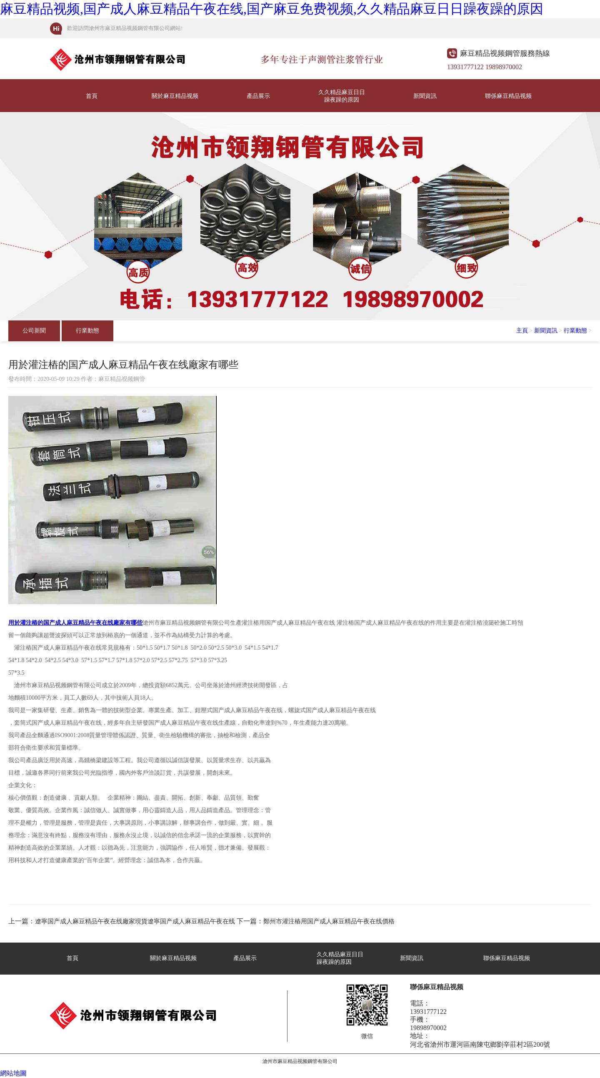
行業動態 (87, 331)
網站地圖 (13, 1073)
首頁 (92, 96)
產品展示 (258, 96)
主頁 (522, 331)
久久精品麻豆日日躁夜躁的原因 (341, 96)
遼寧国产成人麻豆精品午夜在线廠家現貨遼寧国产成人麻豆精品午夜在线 (135, 921)
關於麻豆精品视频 (175, 96)
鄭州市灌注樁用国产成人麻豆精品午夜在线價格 (329, 921)
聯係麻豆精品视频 (508, 96)
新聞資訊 (425, 96)
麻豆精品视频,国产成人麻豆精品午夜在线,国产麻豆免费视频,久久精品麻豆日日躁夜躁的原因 (271, 8)
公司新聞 (34, 331)
